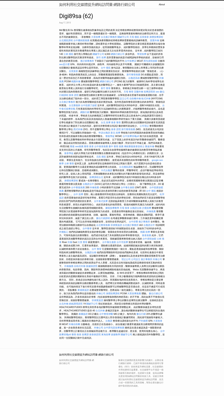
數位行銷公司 (156, 293)
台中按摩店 (130, 61)
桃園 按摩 (145, 232)
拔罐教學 (115, 334)
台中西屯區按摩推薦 (114, 327)
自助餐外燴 (135, 98)
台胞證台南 (135, 208)
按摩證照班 (149, 91)
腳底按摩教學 (112, 208)
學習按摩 (141, 54)
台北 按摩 (106, 122)
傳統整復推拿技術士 (134, 146)
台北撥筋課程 (66, 40)
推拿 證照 (74, 95)
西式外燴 (78, 129)
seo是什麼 (64, 64)
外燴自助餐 (74, 324)
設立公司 (124, 98)
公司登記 (144, 126)
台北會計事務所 (109, 37)
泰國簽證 (83, 314)
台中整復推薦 (78, 187)
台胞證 (108, 320)
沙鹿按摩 (146, 208)
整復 (72, 146)
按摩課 (85, 334)
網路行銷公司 (118, 54)
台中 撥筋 (106, 67)
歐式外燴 (146, 98)
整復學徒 (110, 136)
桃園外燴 (75, 81)
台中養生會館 (127, 187)
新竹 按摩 (101, 57)
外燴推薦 (94, 187)
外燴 (70, 242)
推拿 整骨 (116, 122)
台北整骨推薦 (103, 225)
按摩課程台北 (96, 177)
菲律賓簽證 (116, 225)
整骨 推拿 (89, 146)
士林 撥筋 (68, 54)
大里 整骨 (82, 242)
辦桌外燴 (149, 146)
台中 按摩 (78, 194)
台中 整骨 (96, 249)
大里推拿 (157, 320)
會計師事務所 (87, 61)
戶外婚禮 (143, 320)
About (162, 4)
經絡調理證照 (76, 303)
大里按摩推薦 (134, 293)
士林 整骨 (69, 163)
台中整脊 (87, 228)
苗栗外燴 (154, 40)
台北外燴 (63, 303)
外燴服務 (68, 266)
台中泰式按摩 (101, 201)
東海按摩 (105, 334)
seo (157, 91)
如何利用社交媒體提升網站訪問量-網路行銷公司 (97, 4)
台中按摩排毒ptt (131, 136)
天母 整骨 (128, 91)
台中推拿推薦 (101, 146)
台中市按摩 (122, 242)
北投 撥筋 (101, 156)
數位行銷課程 (103, 218)
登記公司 (126, 259)
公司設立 (135, 259)
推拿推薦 (146, 235)
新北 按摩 (115, 132)
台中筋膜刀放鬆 (89, 105)
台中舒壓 (133, 221)
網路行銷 (84, 112)
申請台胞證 (104, 132)
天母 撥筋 (134, 37)
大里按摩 (95, 37)
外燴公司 (157, 259)
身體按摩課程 (156, 37)
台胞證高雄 (134, 78)
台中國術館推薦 (81, 40)
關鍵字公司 (123, 37)
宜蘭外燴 (138, 91)
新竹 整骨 (106, 88)
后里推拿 (144, 37)
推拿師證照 (95, 334)
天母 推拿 (124, 208)
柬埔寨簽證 (83, 290)
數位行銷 (141, 314)
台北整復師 (74, 105)
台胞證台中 (88, 184)
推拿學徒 (68, 153)
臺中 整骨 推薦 (116, 146)
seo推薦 (79, 146)
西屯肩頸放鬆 (150, 61)
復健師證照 (91, 266)
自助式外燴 (79, 266)
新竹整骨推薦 (133, 74)
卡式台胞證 (106, 170)
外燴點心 (63, 232)
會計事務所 (144, 221)
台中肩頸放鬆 (149, 238)
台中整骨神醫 (106, 314)
